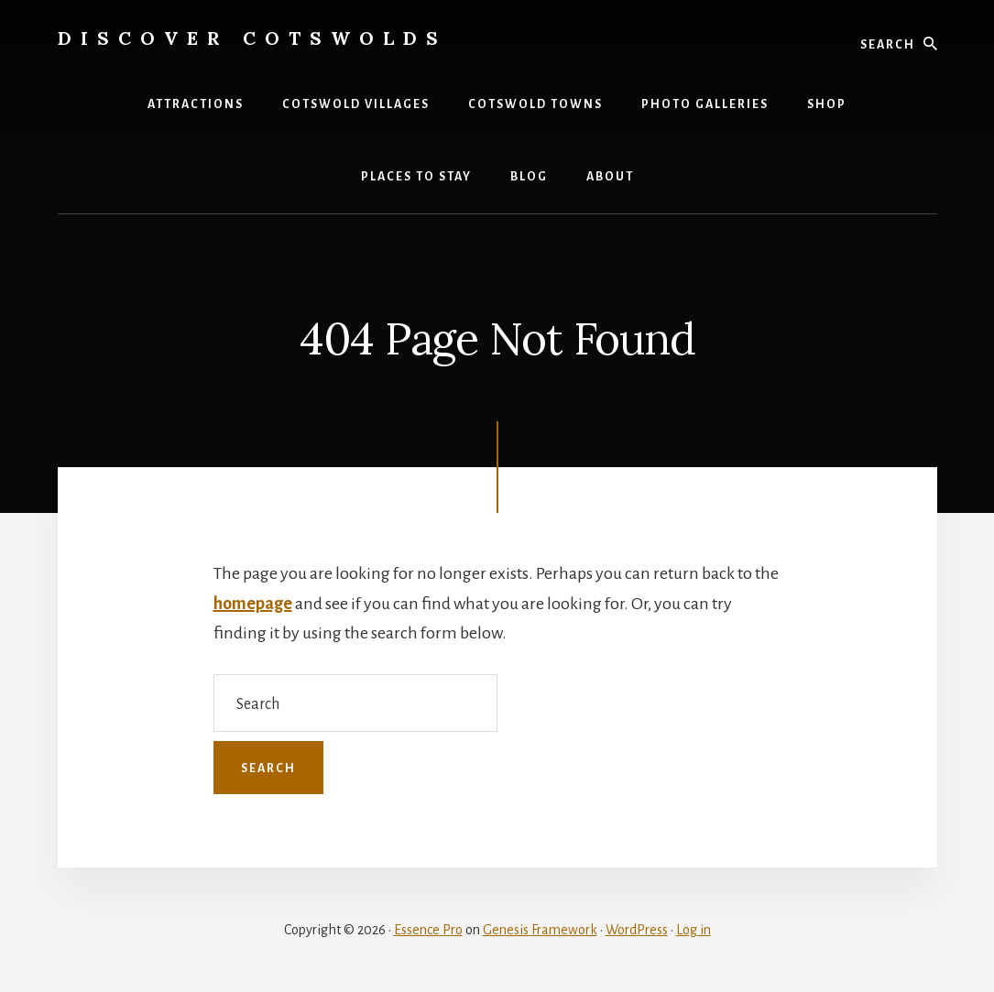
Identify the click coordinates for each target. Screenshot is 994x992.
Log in (693, 929)
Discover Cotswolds (252, 38)
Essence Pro (428, 929)
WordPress (637, 929)
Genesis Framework (540, 929)
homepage (252, 603)
